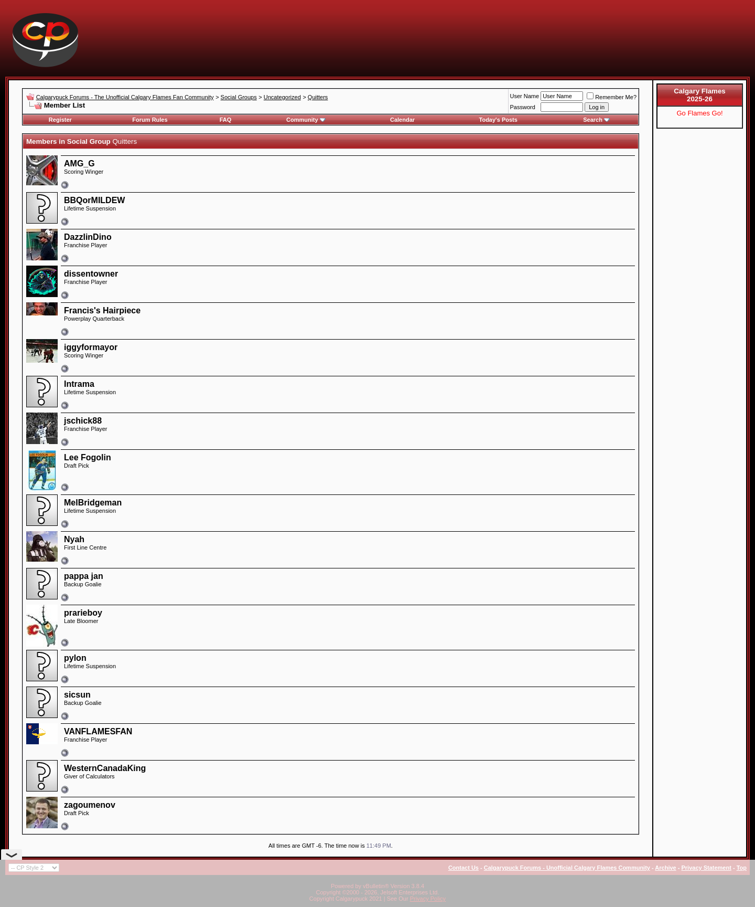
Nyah (74, 539)
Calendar (402, 120)
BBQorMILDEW (94, 200)
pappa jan (83, 576)
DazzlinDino (88, 237)
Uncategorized (282, 97)
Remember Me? (612, 97)
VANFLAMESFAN (98, 731)
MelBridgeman (93, 502)
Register (60, 120)
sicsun (77, 694)
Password (522, 107)
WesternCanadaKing (105, 768)
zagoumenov (89, 804)
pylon (75, 657)
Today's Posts (498, 120)
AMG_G (79, 163)
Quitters (318, 97)
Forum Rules (149, 120)
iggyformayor (90, 347)
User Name (525, 96)
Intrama (79, 383)
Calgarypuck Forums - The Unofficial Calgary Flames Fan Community (125, 97)
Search (596, 120)
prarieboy (83, 612)
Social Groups (239, 97)
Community (306, 120)
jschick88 (83, 420)
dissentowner (91, 273)
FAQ (226, 120)
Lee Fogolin (87, 457)
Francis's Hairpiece (102, 310)
